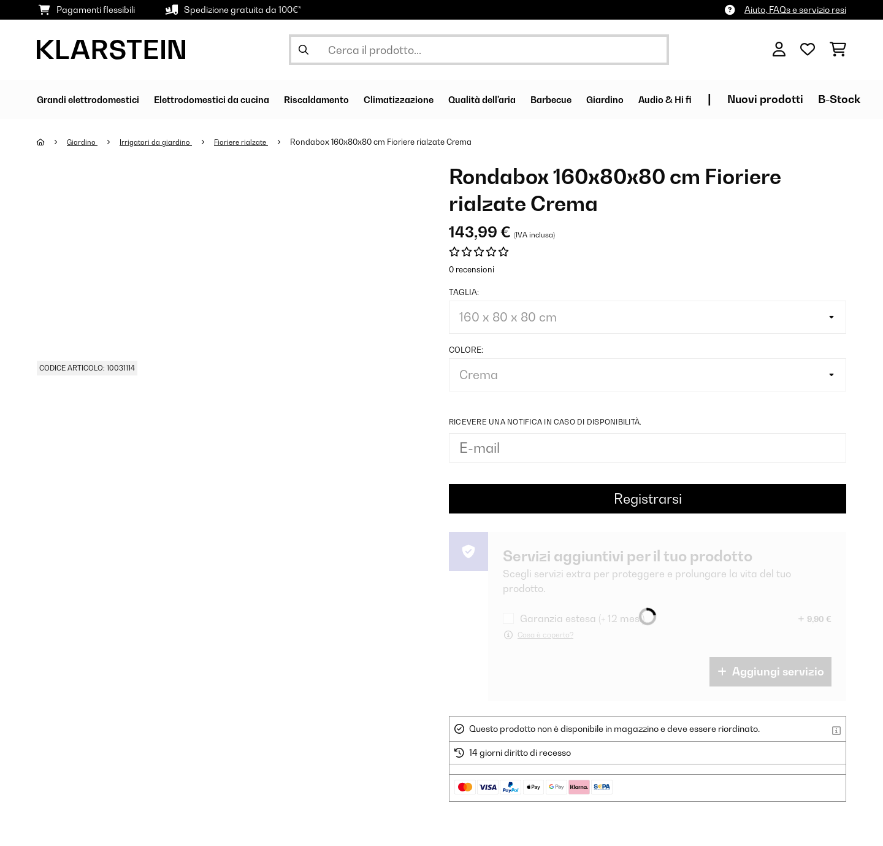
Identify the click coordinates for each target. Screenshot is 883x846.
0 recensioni (471, 269)
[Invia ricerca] (303, 49)
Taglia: (464, 292)
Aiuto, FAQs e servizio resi (795, 9)
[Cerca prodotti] (479, 49)
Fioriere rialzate (256, 142)
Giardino (85, 142)
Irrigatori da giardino (164, 142)
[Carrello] (838, 50)
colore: (466, 350)
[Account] (779, 50)
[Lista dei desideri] (807, 50)
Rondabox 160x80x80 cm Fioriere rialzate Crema (398, 142)
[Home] (52, 142)
